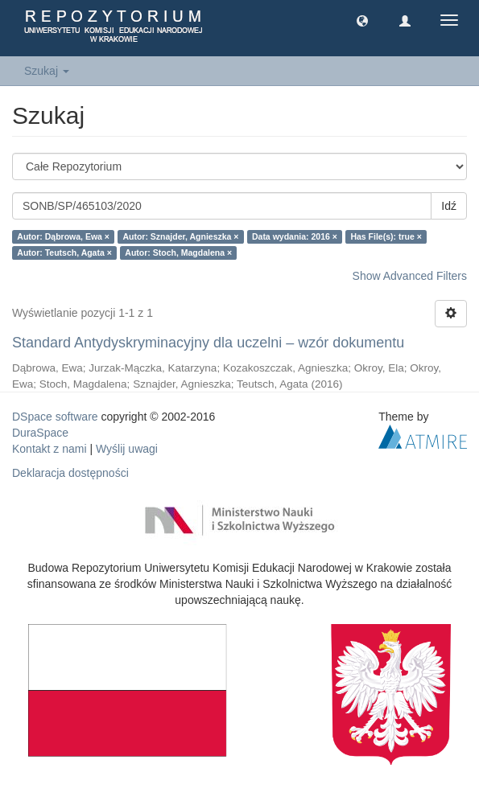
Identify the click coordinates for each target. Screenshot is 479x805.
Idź (448, 205)
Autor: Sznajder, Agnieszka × (180, 236)
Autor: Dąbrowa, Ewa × (63, 236)
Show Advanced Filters (410, 275)
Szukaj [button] (46, 70)
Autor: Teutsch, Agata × (64, 252)
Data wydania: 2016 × (294, 236)
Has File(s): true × (385, 236)
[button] (362, 20)
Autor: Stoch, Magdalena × (178, 252)
